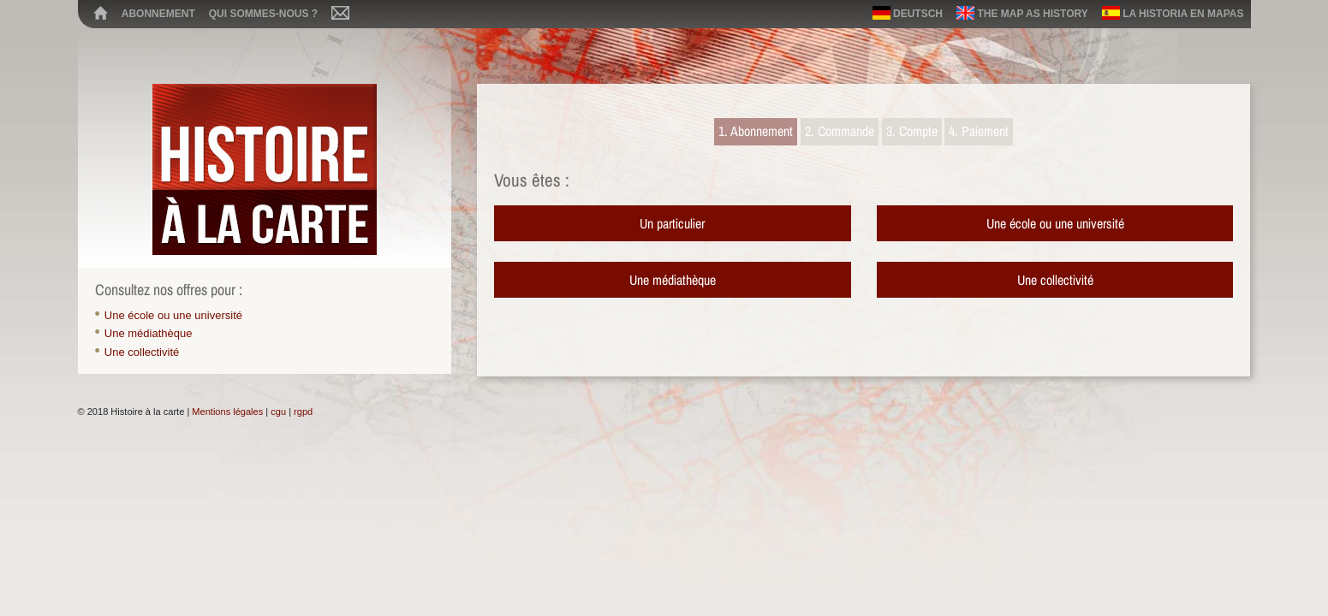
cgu (278, 411)
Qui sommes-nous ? (263, 14)
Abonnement (158, 14)
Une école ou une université (173, 315)
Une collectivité (141, 352)
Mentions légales (227, 411)
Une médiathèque (148, 333)
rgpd (303, 411)
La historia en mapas (1173, 13)
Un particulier (672, 223)
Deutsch (907, 13)
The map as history (1022, 13)
